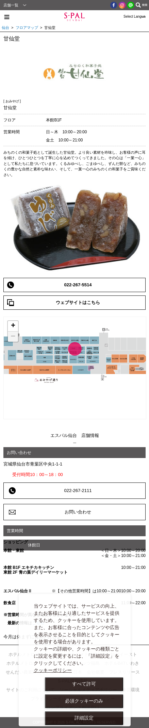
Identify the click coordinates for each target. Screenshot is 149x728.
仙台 (5, 28)
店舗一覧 (10, 5)
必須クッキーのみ (84, 701)
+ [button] (13, 326)
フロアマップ (27, 28)
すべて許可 (84, 684)
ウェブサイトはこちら (78, 302)
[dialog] (75, 660)
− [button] (13, 337)
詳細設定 (84, 718)
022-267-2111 (78, 490)
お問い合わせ (78, 511)
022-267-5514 (78, 284)
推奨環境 (130, 689)
